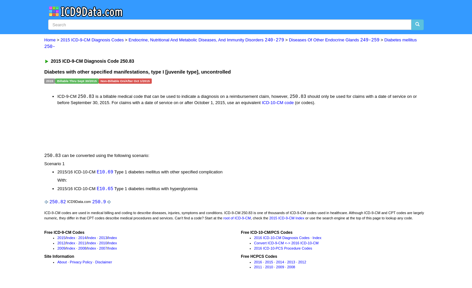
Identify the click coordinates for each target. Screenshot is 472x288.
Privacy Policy (81, 263)
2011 (82, 244)
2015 (61, 239)
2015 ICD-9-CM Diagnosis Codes (92, 40)
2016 (258, 263)
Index (71, 239)
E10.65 (105, 190)
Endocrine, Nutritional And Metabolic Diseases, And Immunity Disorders (206, 40)
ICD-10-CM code (278, 102)
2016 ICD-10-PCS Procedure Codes (283, 250)
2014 (82, 239)
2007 (103, 250)
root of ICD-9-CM (237, 219)
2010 (103, 244)
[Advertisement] (161, 129)
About (62, 263)
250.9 (99, 203)
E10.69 (105, 172)
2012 (61, 244)
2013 (103, 239)
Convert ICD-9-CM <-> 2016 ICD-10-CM (286, 244)
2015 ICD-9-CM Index (287, 219)
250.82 (57, 203)
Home (50, 40)
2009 (61, 250)
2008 (82, 250)
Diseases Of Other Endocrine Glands (334, 40)
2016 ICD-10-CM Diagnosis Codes (281, 239)
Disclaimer (103, 263)
